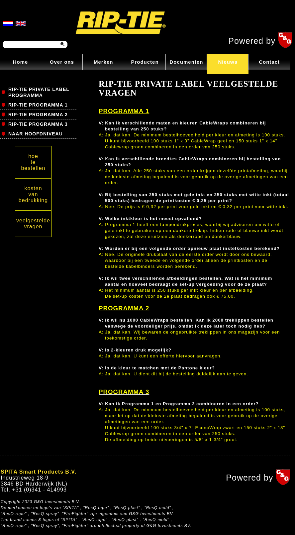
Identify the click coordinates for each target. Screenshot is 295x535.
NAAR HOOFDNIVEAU (35, 133)
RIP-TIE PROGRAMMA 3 (38, 124)
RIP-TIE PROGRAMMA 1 (38, 105)
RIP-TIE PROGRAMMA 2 (38, 114)
